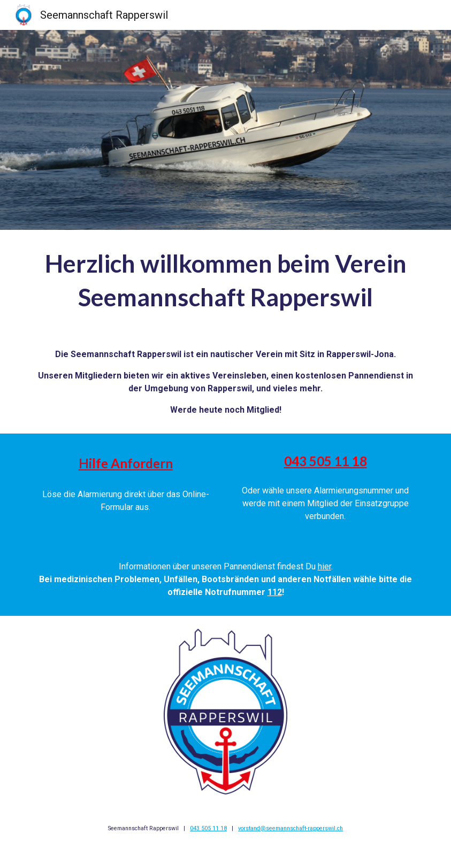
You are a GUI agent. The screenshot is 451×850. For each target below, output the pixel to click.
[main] (225, 280)
